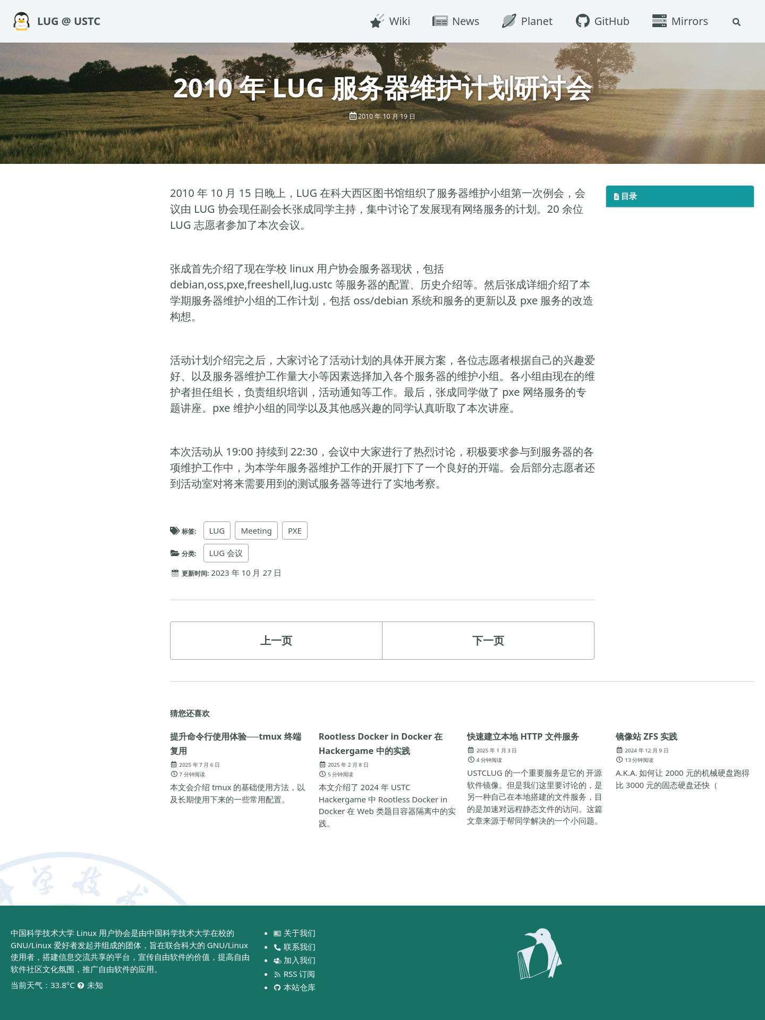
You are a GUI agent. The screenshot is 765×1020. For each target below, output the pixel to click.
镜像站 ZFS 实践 (654, 735)
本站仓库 (296, 987)
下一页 (488, 640)
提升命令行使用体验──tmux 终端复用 (218, 743)
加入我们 (296, 960)
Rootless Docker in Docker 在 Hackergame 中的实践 (388, 742)
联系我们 (296, 946)
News (453, 21)
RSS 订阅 (295, 973)
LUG (222, 530)
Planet (524, 21)
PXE (300, 530)
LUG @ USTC (68, 21)
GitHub (599, 21)
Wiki (386, 21)
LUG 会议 (231, 553)
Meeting (260, 530)
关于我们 (296, 932)
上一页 (276, 640)
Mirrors (677, 21)
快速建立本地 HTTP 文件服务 (531, 743)
